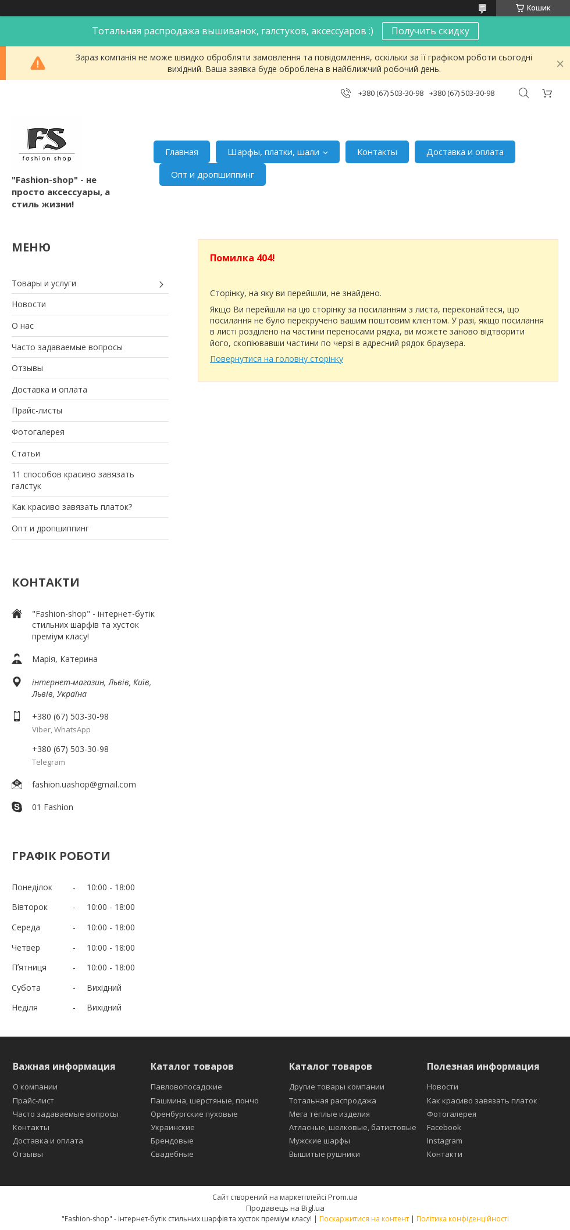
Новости (29, 304)
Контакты (377, 151)
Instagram (444, 1140)
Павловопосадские (186, 1086)
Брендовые (172, 1140)
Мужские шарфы (319, 1140)
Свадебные (172, 1154)
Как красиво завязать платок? (72, 506)
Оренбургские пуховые (194, 1114)
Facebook (444, 1127)
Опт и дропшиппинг (212, 174)
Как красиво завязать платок (482, 1100)
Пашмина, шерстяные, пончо (205, 1100)
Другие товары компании (336, 1086)
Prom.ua (343, 1197)
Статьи (26, 453)
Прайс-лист (33, 1100)
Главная (181, 151)
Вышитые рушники (324, 1154)
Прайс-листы (37, 410)
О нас (23, 325)
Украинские (173, 1127)
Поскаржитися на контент (364, 1219)
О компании (35, 1086)
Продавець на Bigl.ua (285, 1208)
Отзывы (27, 367)
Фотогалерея (38, 431)
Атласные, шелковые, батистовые (352, 1127)
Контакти (444, 1154)
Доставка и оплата (465, 151)
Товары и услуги (44, 283)
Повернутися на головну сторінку (276, 358)
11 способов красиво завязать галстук (73, 480)
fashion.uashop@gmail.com (84, 784)
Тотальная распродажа (332, 1100)
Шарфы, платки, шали (273, 151)
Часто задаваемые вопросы (67, 347)
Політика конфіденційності (462, 1219)
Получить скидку (430, 30)
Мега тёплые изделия (329, 1114)
